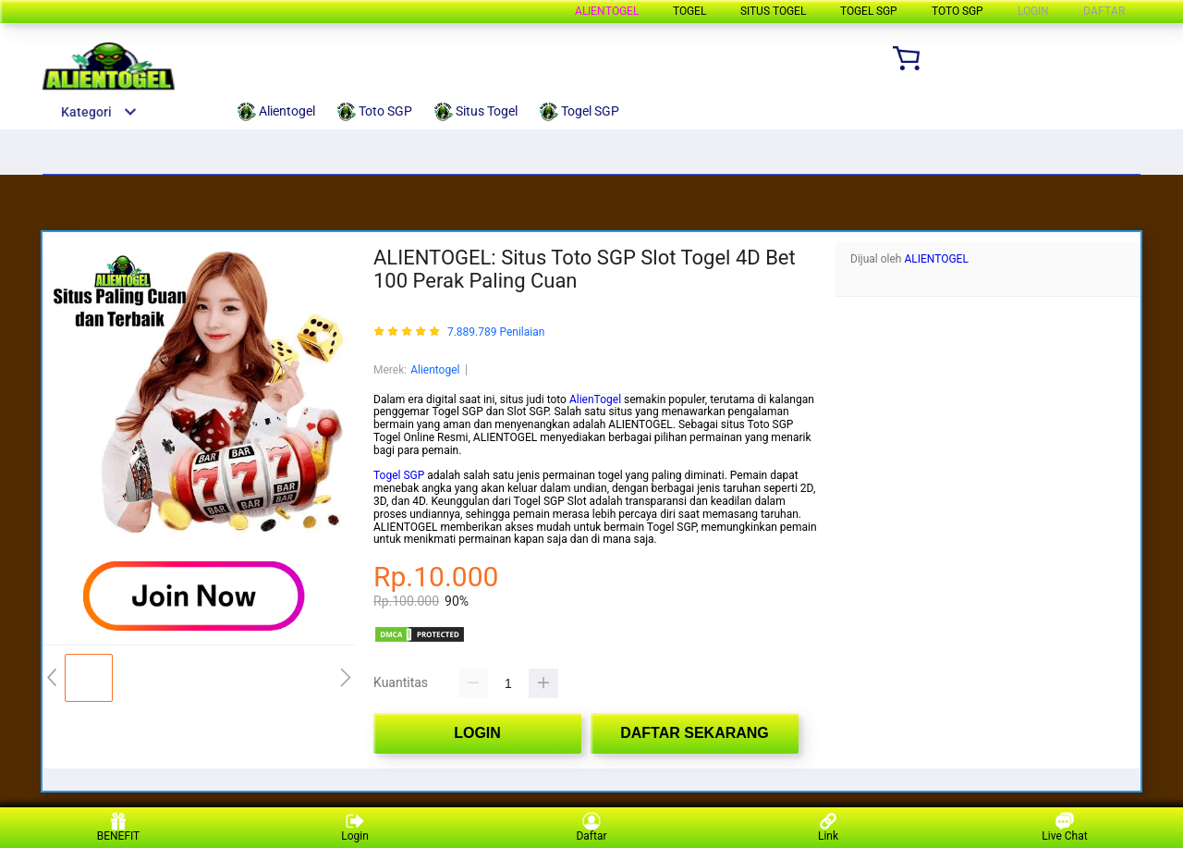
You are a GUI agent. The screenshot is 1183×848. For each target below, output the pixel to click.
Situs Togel (773, 11)
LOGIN (1033, 11)
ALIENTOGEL (936, 258)
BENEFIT (118, 827)
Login (355, 827)
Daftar (591, 827)
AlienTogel (595, 399)
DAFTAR (1104, 11)
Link (828, 827)
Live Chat (1064, 827)
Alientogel (607, 11)
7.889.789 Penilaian (495, 332)
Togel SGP (398, 475)
